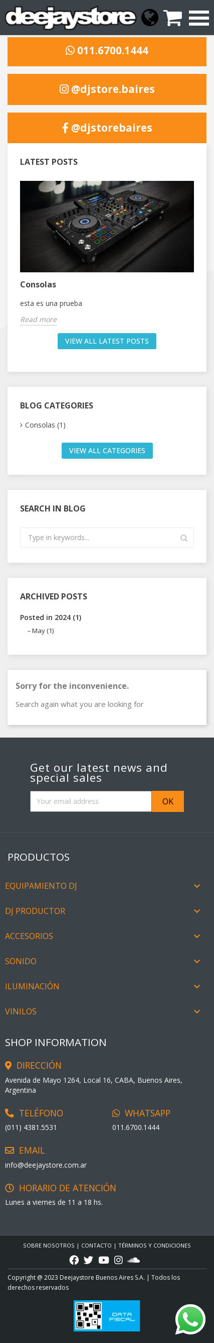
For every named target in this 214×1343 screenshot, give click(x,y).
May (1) (43, 630)
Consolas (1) (45, 425)
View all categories (107, 450)
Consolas (38, 284)
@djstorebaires (107, 128)
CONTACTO (96, 1245)
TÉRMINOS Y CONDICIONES (154, 1245)
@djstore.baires (107, 89)
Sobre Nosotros (49, 1245)
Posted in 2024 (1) (50, 617)
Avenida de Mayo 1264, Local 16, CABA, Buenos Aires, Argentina (93, 1085)
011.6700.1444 (107, 50)
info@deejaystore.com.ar (46, 1165)
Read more (38, 319)
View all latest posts (107, 341)
